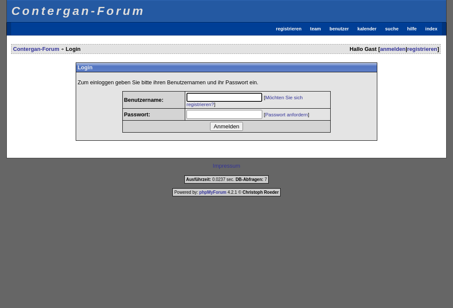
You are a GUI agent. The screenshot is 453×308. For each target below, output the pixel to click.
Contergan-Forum (36, 49)
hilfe (412, 28)
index (431, 28)
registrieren (289, 28)
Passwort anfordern (286, 114)
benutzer (339, 28)
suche (391, 28)
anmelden (393, 49)
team (315, 28)
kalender (367, 28)
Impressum (226, 166)
